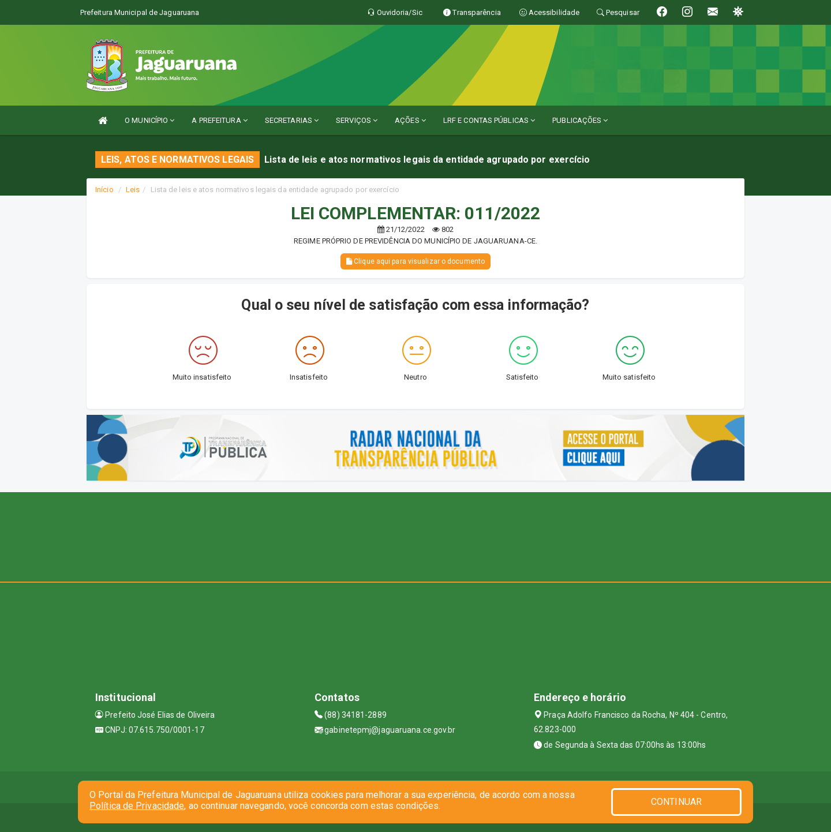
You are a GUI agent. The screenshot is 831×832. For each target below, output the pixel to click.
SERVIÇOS (356, 120)
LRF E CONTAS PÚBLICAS (489, 120)
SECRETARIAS (292, 120)
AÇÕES (410, 120)
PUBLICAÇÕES (580, 120)
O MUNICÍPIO (149, 120)
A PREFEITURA (219, 120)
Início (104, 189)
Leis (133, 189)
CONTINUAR (676, 801)
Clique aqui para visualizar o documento (415, 261)
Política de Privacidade (136, 805)
